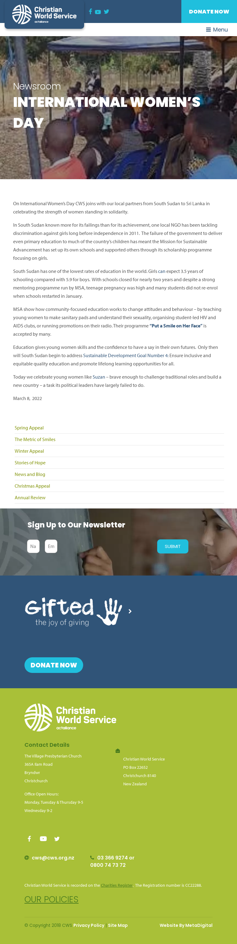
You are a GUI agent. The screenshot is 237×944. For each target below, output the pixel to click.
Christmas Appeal (32, 486)
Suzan (99, 377)
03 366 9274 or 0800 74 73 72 (112, 861)
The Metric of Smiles (35, 439)
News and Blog (30, 474)
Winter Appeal (29, 451)
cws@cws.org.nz (53, 857)
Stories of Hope (30, 462)
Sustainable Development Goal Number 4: (125, 355)
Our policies (51, 899)
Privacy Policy (88, 925)
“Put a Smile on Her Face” (176, 326)
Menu (217, 29)
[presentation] (105, 546)
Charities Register (117, 885)
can (161, 271)
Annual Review (30, 497)
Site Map (118, 925)
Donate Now (209, 11)
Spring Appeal (29, 428)
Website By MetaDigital (186, 925)
